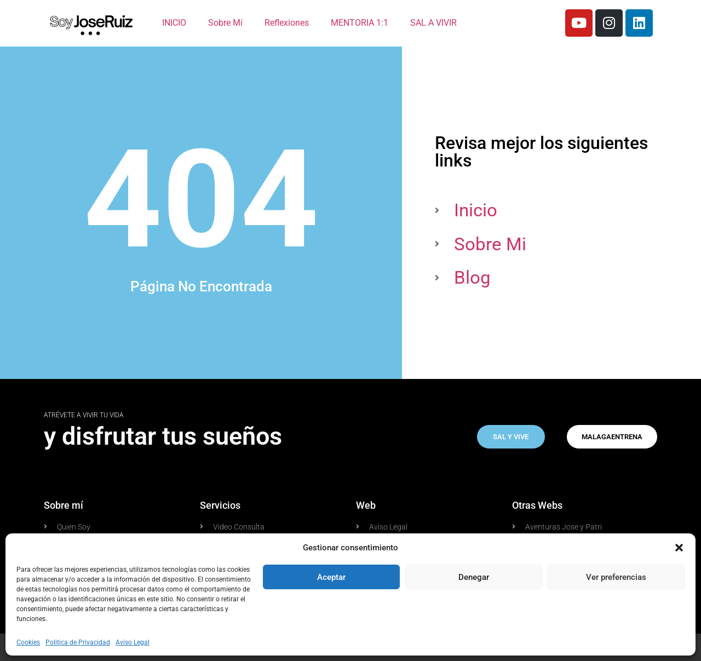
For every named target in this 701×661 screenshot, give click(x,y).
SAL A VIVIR (433, 23)
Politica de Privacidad (77, 642)
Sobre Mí (225, 23)
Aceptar (331, 577)
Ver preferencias (616, 577)
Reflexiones (287, 23)
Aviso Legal (133, 642)
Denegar (473, 577)
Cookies (28, 642)
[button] (679, 547)
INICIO (174, 23)
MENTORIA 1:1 (359, 23)
